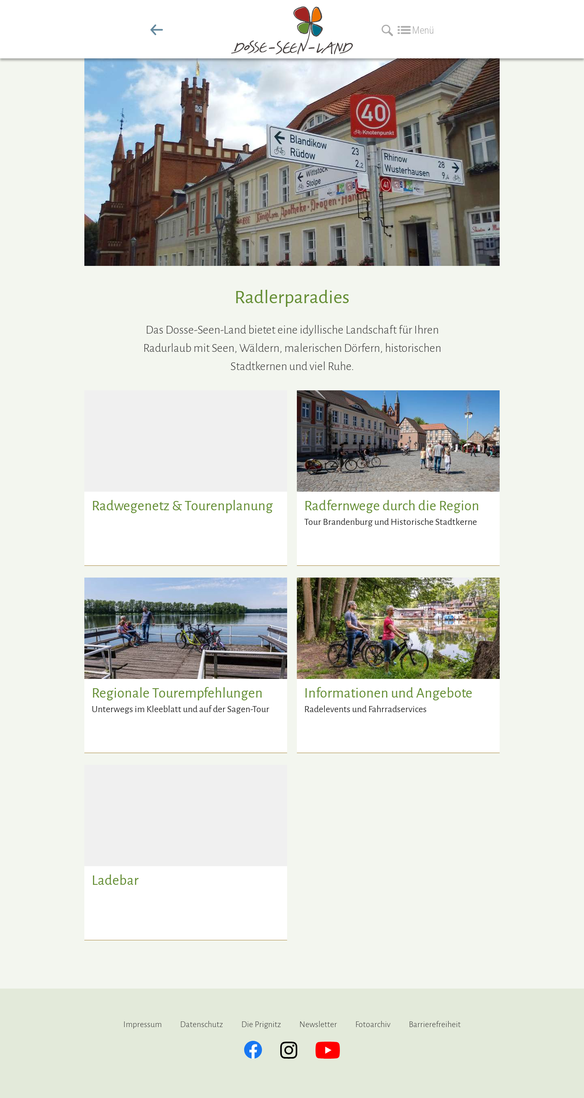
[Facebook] (253, 1050)
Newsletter (318, 1024)
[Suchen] (385, 30)
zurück (156, 30)
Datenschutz (201, 1024)
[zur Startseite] (292, 48)
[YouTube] (328, 1050)
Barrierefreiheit (435, 1024)
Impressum (142, 1024)
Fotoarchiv (373, 1024)
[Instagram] (288, 1050)
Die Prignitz (261, 1024)
